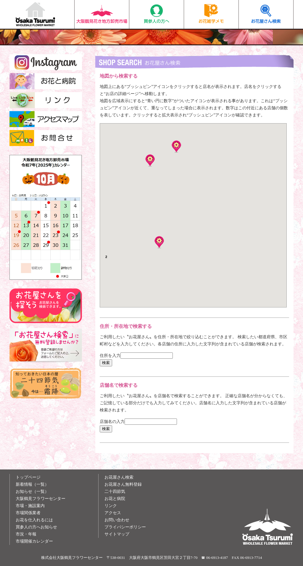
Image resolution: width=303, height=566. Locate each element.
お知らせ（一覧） (32, 491)
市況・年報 (26, 534)
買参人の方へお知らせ (36, 527)
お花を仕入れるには (34, 520)
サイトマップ (116, 534)
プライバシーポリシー (125, 527)
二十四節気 (114, 491)
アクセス (112, 513)
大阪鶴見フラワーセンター (40, 498)
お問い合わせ (116, 520)
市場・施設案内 (30, 506)
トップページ (28, 477)
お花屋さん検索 (266, 14)
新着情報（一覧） (32, 484)
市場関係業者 (28, 513)
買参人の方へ (156, 14)
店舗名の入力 (112, 421)
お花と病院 (114, 498)
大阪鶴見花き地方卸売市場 (102, 14)
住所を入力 (110, 355)
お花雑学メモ (211, 14)
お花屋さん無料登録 (123, 484)
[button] (159, 242)
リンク (110, 506)
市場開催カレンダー (34, 541)
